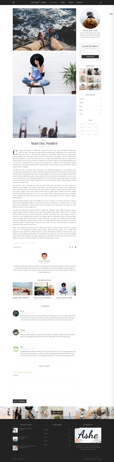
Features (53, 2)
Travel (44, 140)
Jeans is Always (64, 298)
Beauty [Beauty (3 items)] (82, 127)
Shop (62, 2)
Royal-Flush (18, 247)
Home (43, 2)
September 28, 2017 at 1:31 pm (27, 348)
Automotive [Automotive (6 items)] (92, 124)
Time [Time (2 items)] (88, 134)
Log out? (30, 372)
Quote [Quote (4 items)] (97, 130)
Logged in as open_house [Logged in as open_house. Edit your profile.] (20, 372)
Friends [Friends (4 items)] (82, 130)
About (71, 2)
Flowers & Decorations (42, 298)
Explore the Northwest (21, 298)
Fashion (81, 102)
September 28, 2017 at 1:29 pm (27, 313)
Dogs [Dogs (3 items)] (89, 127)
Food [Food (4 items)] (95, 127)
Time (29, 243)
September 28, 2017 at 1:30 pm (27, 332)
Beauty (23, 243)
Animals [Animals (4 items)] (82, 124)
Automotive (16, 243)
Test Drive (35, 2)
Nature (81, 110)
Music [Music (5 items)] (90, 130)
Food (80, 106)
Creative (81, 99)
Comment (15, 375)
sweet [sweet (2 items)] (82, 134)
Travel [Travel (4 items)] (95, 134)
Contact (80, 2)
